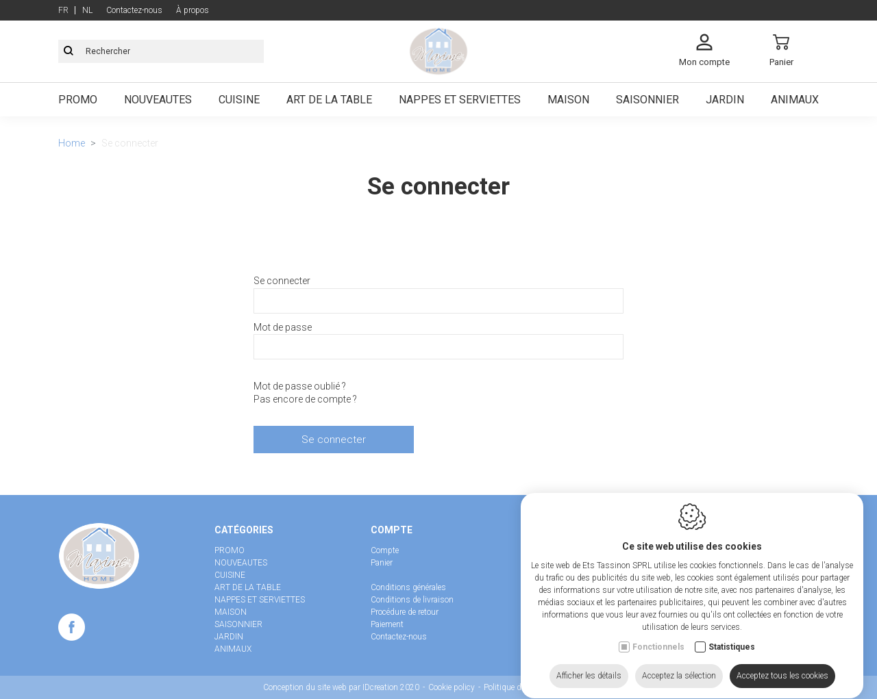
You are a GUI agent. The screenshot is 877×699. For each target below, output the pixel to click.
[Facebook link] (71, 630)
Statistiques (731, 643)
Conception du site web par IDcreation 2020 (341, 687)
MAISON (230, 612)
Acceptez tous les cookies (782, 672)
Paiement (387, 624)
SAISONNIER (238, 624)
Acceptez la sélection (679, 672)
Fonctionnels (658, 643)
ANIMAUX (232, 649)
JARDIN (228, 636)
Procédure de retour (404, 612)
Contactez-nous (399, 636)
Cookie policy (451, 687)
